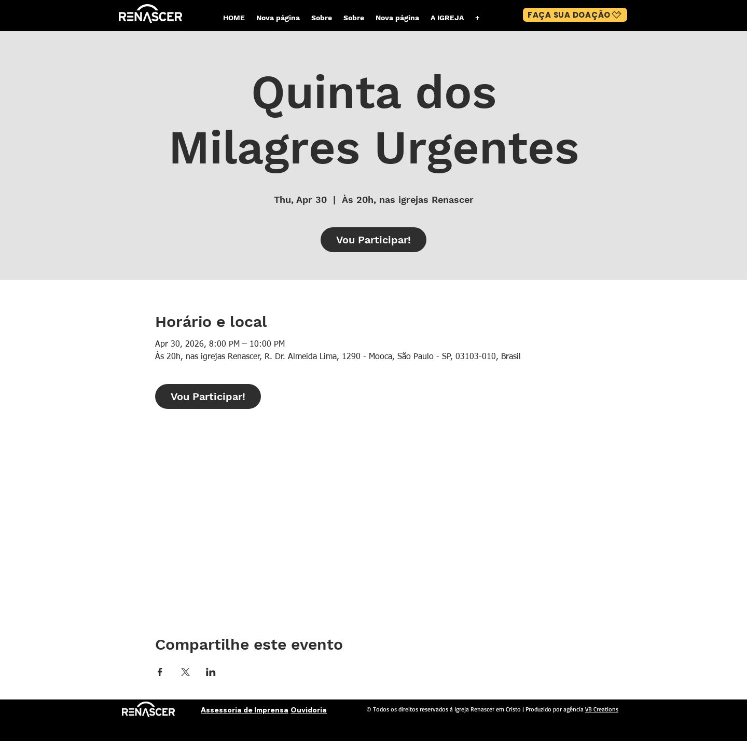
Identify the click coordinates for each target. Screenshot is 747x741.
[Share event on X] (185, 672)
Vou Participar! (373, 240)
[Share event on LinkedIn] (211, 672)
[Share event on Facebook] (160, 672)
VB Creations (601, 709)
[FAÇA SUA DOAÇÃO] (575, 15)
